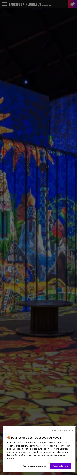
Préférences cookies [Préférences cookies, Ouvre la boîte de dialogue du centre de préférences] (34, 466)
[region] (39, 449)
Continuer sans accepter (62, 430)
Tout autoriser (60, 466)
